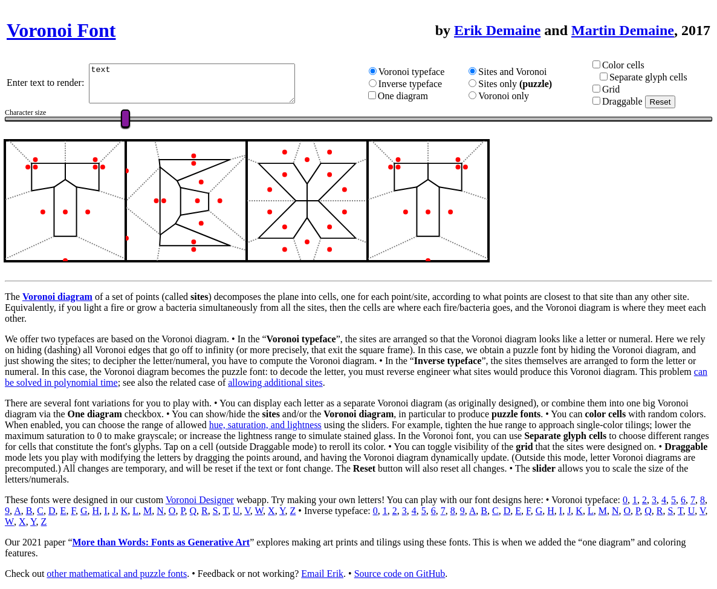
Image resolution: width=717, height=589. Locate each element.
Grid (616, 89)
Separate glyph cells (653, 77)
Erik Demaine (497, 30)
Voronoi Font (61, 30)
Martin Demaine (622, 30)
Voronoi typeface (425, 72)
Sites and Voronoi (522, 72)
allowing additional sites (275, 382)
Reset (665, 101)
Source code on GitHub (400, 573)
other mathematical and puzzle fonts (117, 573)
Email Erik (322, 573)
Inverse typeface (424, 84)
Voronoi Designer (200, 500)
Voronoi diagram (57, 296)
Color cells (628, 65)
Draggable (627, 101)
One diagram (417, 96)
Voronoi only (513, 96)
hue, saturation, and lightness (265, 425)
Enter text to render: (48, 82)
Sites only (507, 84)
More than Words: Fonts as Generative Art (161, 542)
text (204, 83)
